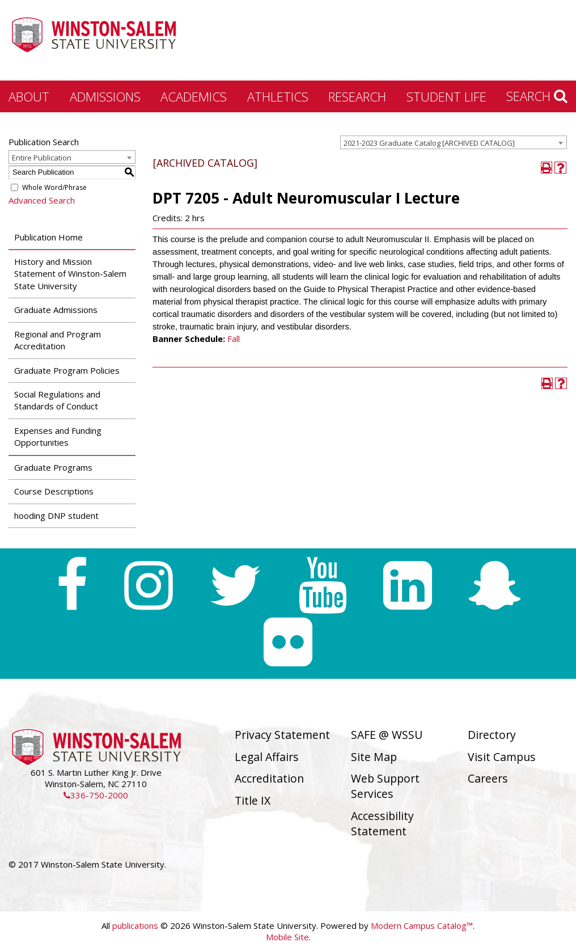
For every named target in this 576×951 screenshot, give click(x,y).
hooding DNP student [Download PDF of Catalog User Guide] (56, 515)
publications (135, 925)
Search (536, 95)
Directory (492, 734)
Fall (233, 338)
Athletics (277, 96)
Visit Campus (502, 756)
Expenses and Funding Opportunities (57, 436)
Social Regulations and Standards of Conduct (57, 400)
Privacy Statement (282, 734)
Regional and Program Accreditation (57, 340)
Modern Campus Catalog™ (422, 925)
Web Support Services (385, 786)
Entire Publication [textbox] (41, 158)
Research (357, 96)
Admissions (105, 96)
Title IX (252, 800)
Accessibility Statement (382, 823)
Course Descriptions (54, 491)
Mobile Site (287, 936)
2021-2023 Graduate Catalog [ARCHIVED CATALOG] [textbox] (429, 143)
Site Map (374, 756)
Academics (193, 96)
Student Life (446, 96)
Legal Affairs (267, 756)
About (29, 96)
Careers (488, 778)
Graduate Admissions (56, 309)
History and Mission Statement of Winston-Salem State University (70, 273)
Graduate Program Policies (67, 370)
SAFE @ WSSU (386, 734)
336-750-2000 (95, 795)
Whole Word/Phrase (54, 187)
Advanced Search (42, 200)
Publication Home (48, 237)
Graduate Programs (53, 467)
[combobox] (453, 142)
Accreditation (269, 778)
